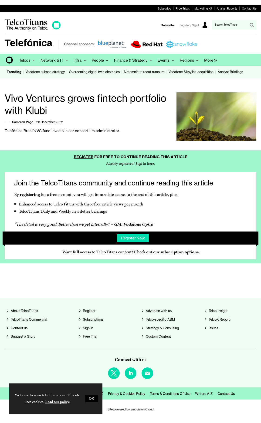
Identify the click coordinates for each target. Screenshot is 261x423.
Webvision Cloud (142, 409)
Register (83, 156)
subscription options (179, 252)
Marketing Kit (203, 8)
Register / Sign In (190, 25)
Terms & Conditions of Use (170, 394)
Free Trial (90, 336)
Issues (213, 328)
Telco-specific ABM (160, 319)
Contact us (19, 328)
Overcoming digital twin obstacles (94, 72)
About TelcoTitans (24, 311)
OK (91, 398)
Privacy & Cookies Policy (126, 394)
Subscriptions (93, 319)
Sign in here (145, 163)
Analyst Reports (227, 8)
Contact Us (249, 8)
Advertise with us (159, 311)
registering (30, 194)
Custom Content (158, 336)
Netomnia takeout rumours (144, 72)
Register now (133, 238)
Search (251, 25)
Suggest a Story (23, 336)
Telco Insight (218, 311)
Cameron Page (22, 122)
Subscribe (164, 8)
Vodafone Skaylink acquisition (191, 72)
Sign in (88, 328)
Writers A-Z (204, 394)
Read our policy (57, 401)
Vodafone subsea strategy (45, 72)
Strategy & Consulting (162, 328)
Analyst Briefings (230, 72)
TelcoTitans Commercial (29, 319)
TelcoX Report (219, 319)
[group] (209, 60)
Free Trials (183, 8)
